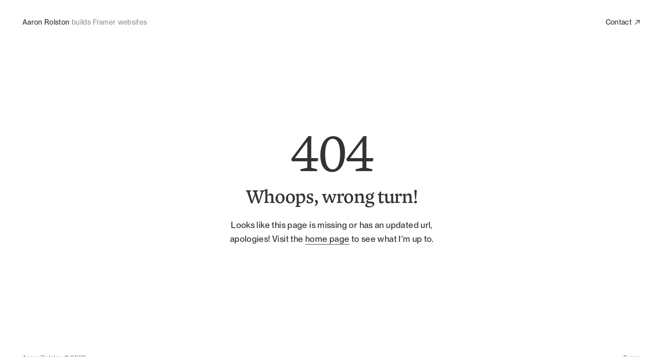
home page (327, 239)
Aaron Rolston (45, 22)
